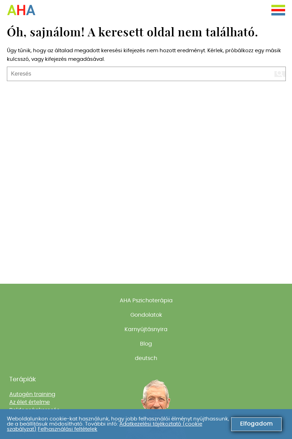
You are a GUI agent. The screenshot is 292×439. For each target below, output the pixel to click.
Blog (146, 344)
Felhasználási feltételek (67, 429)
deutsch (146, 358)
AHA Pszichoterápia (146, 300)
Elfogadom (256, 424)
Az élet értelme (29, 402)
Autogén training (32, 394)
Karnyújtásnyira (146, 329)
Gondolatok (146, 315)
